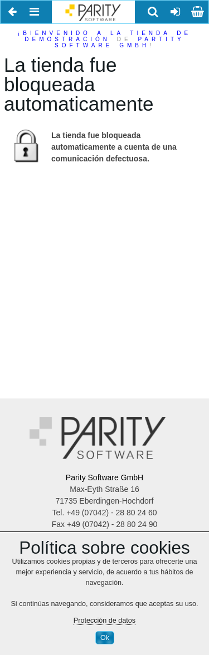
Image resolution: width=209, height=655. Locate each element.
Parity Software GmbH (104, 477)
